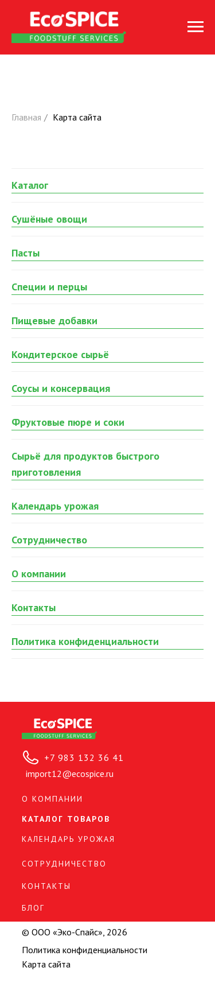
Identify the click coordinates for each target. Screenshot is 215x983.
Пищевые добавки (54, 320)
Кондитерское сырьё (60, 354)
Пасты (25, 252)
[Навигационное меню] (195, 27)
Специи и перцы (49, 286)
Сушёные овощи (49, 219)
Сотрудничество (49, 539)
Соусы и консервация (60, 388)
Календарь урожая (55, 505)
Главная (26, 117)
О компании (38, 573)
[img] (59, 728)
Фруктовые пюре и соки (67, 422)
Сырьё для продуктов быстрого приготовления (85, 464)
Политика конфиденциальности (85, 641)
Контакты (33, 607)
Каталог (29, 185)
